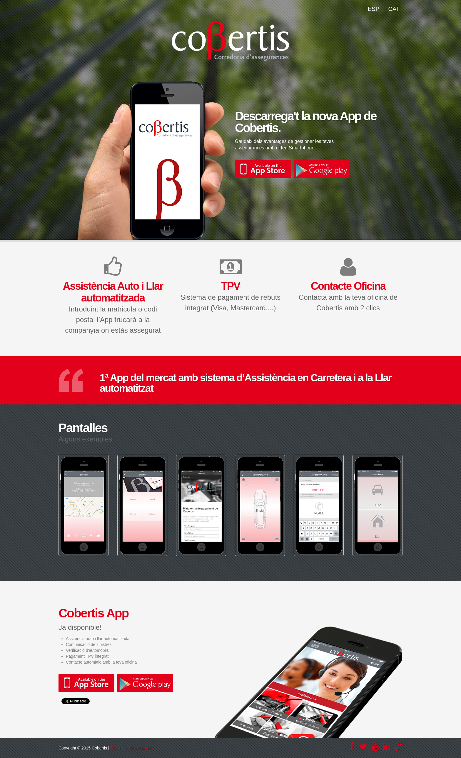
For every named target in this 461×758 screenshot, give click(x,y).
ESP (373, 9)
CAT (394, 9)
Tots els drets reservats (131, 748)
